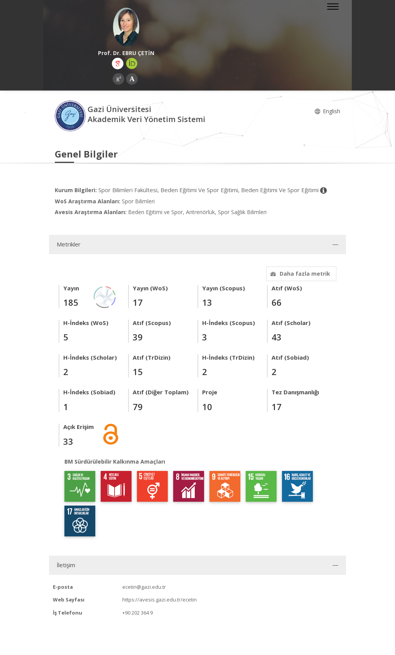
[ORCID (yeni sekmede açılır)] (131, 63)
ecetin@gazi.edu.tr (144, 586)
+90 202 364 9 (137, 612)
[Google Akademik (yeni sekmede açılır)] (117, 63)
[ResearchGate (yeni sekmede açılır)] (118, 79)
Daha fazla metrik (299, 273)
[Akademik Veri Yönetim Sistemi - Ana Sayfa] (71, 115)
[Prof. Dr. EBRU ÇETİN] (126, 27)
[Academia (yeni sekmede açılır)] (132, 79)
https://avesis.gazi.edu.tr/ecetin (159, 599)
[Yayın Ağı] (104, 296)
